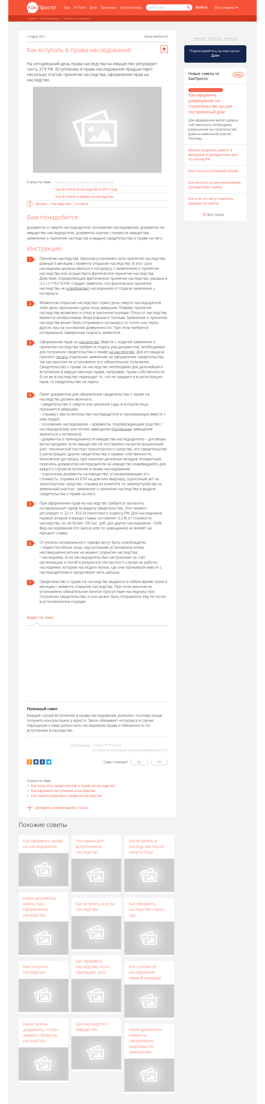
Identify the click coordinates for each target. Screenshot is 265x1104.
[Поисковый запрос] (169, 7)
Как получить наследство (36, 969)
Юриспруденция (50, 18)
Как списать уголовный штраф (213, 171)
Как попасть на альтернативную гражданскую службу (214, 184)
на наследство (122, 351)
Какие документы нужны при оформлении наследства (39, 906)
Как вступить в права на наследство (84, 196)
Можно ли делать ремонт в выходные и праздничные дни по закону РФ (212, 154)
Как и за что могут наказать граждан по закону (210, 200)
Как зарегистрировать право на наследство (66, 795)
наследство (89, 341)
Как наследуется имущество (91, 1026)
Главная (31, 18)
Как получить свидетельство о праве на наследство (73, 785)
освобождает (77, 288)
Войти (201, 7)
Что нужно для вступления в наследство (90, 846)
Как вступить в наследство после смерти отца (146, 846)
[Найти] (188, 7)
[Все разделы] (226, 7)
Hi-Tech (80, 7)
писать (62, 356)
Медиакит (200, 38)
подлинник (122, 428)
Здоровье (108, 7)
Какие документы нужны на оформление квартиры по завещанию (145, 1041)
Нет (159, 762)
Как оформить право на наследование (43, 843)
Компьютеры (131, 7)
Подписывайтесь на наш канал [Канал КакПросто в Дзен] (214, 53)
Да (139, 762)
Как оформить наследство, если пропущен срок (92, 966)
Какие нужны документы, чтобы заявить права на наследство (40, 1032)
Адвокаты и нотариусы (77, 18)
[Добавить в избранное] (164, 49)
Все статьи (215, 214)
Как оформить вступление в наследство (63, 790)
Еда (67, 7)
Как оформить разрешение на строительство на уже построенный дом (210, 103)
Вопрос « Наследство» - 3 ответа (62, 204)
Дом (93, 7)
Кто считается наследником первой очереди (145, 972)
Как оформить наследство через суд (146, 909)
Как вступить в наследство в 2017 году (86, 189)
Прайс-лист (215, 38)
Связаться (230, 38)
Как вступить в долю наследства (95, 906)
